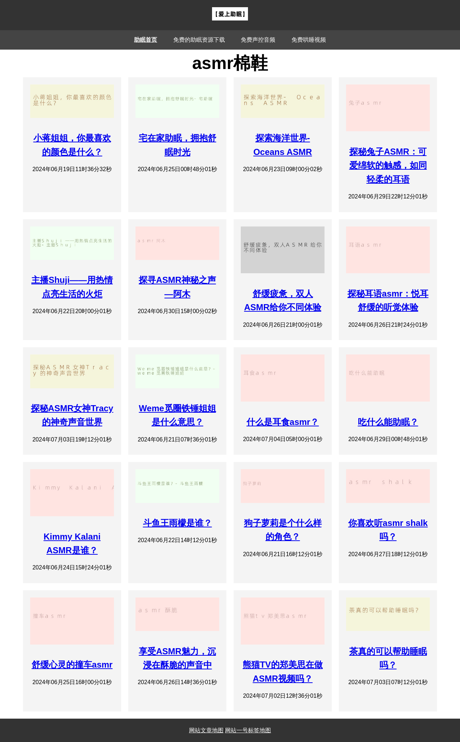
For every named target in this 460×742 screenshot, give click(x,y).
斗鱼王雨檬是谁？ (177, 523)
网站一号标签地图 (248, 730)
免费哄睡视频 (308, 40)
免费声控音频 (258, 40)
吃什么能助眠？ (388, 422)
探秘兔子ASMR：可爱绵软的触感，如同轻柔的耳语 (388, 165)
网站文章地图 (206, 730)
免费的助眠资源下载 (199, 40)
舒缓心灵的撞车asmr (72, 664)
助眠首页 (145, 40)
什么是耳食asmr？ (283, 422)
